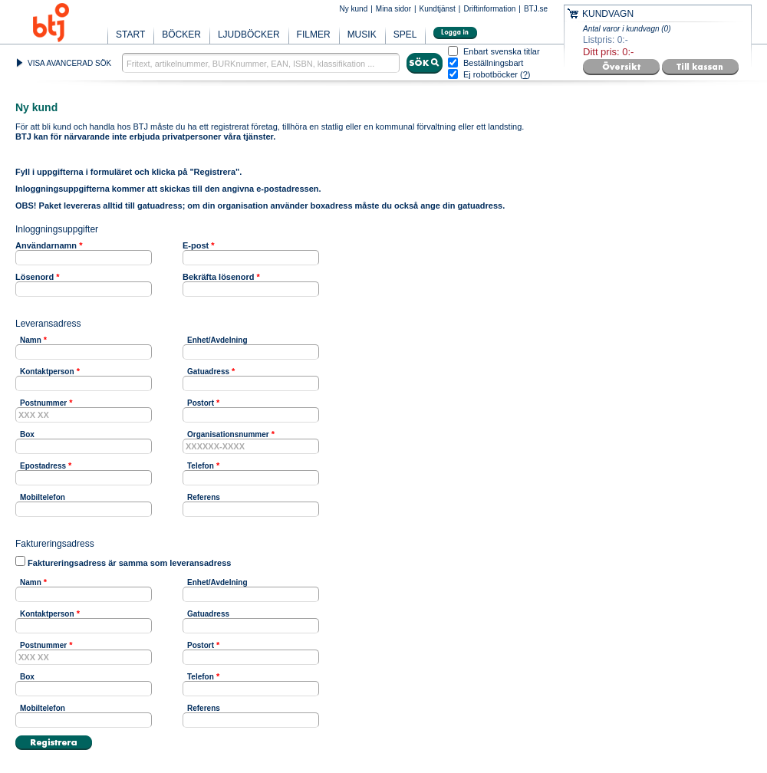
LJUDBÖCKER (249, 34)
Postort (200, 403)
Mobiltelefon (42, 497)
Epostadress (43, 466)
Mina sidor (393, 9)
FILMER (314, 34)
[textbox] (261, 63)
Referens (203, 497)
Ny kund (354, 9)
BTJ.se (536, 9)
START (130, 34)
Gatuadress (208, 371)
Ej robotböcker (490, 74)
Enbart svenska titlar (501, 52)
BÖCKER (181, 34)
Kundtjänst (438, 9)
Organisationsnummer (228, 434)
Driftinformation (489, 9)
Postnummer (43, 403)
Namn (30, 340)
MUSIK (362, 34)
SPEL (405, 34)
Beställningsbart (493, 63)
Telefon (200, 466)
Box (27, 434)
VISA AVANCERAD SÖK (69, 63)
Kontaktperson (47, 371)
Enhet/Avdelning (217, 340)
